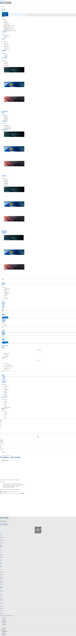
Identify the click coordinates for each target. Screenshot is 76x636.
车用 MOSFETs (6, 43)
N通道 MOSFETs (6, 44)
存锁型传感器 (6, 183)
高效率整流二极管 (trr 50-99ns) (9, 27)
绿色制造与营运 (6, 389)
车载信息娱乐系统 (7, 292)
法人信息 (5, 404)
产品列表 (5, 325)
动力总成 (5, 290)
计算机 (3, 304)
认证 (3, 346)
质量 (3, 339)
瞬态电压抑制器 (6, 36)
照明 (3, 307)
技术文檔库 (4, 319)
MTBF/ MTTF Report (7, 353)
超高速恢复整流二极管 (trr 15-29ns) (9, 30)
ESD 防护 (5, 37)
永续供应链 (5, 392)
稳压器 (3, 112)
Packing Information (7, 368)
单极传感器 (6, 181)
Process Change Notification (8, 365)
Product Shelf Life (6, 363)
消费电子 (3, 306)
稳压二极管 (6, 62)
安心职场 (5, 391)
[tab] (5, 15)
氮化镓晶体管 (4, 232)
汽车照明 (5, 295)
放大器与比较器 (5, 111)
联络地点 (3, 332)
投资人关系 (4, 397)
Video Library (3, 452)
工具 (3, 318)
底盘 (4, 297)
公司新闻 (5, 414)
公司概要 (3, 377)
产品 (3, 10)
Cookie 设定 (4, 628)
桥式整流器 (6, 22)
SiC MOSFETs (4, 233)
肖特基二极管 (6, 65)
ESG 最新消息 (6, 386)
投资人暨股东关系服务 (7, 407)
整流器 (3, 16)
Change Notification (5, 345)
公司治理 (5, 401)
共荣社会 (5, 394)
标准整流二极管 (6, 24)
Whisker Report (6, 356)
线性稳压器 (6, 118)
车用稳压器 (6, 116)
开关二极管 (6, 63)
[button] (39, 19)
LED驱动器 (4, 121)
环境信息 (3, 343)
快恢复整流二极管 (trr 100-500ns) (9, 25)
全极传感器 (6, 180)
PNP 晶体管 (6, 56)
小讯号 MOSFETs (6, 49)
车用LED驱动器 (6, 125)
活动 (4, 416)
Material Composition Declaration (8, 366)
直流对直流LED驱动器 (7, 128)
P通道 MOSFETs (6, 46)
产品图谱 (3, 320)
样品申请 (3, 333)
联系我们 (3, 334)
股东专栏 (5, 406)
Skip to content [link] (2, 0)
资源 (3, 314)
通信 (3, 309)
